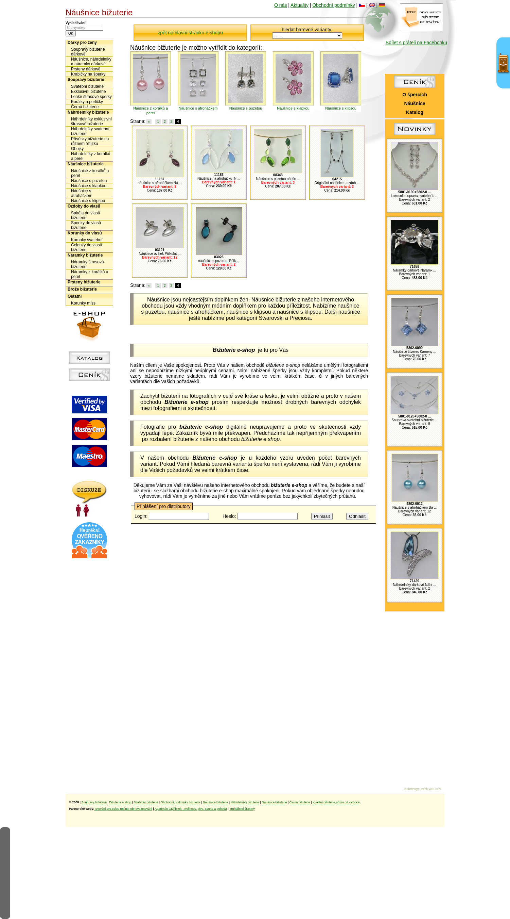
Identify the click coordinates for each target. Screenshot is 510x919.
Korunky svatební (87, 239)
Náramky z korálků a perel (89, 274)
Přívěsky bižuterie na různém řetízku (90, 141)
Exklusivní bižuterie (88, 91)
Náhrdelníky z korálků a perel (90, 156)
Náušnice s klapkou (88, 185)
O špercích (414, 94)
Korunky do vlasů (85, 233)
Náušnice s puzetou (89, 180)
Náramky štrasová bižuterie (87, 264)
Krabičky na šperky (88, 74)
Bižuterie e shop (120, 802)
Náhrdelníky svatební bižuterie (90, 131)
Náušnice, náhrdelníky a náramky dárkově (91, 61)
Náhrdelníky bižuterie (88, 112)
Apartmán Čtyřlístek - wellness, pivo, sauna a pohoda (191, 808)
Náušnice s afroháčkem (81, 193)
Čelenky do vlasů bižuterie (86, 247)
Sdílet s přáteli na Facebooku (416, 42)
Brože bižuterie (82, 289)
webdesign (411, 789)
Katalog (414, 112)
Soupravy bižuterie (86, 79)
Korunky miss (83, 303)
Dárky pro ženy (82, 42)
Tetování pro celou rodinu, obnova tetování (123, 808)
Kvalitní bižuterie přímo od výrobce (336, 802)
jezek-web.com (431, 789)
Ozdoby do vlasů (84, 206)
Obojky (77, 148)
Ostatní (75, 296)
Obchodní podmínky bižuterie (180, 802)
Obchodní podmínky (333, 5)
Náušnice (414, 103)
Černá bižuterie (85, 106)
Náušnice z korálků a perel (90, 173)
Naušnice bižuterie (215, 802)
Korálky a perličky (87, 101)
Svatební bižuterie (87, 86)
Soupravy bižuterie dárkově (88, 51)
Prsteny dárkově (86, 69)
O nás (280, 5)
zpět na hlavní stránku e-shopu (190, 32)
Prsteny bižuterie (84, 282)
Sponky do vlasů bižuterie (86, 225)
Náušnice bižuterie (86, 164)
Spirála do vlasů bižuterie (85, 215)
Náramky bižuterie (85, 255)
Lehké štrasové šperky (91, 96)
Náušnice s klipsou (88, 200)
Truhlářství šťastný (241, 808)
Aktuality (300, 5)
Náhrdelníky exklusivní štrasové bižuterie (91, 121)
